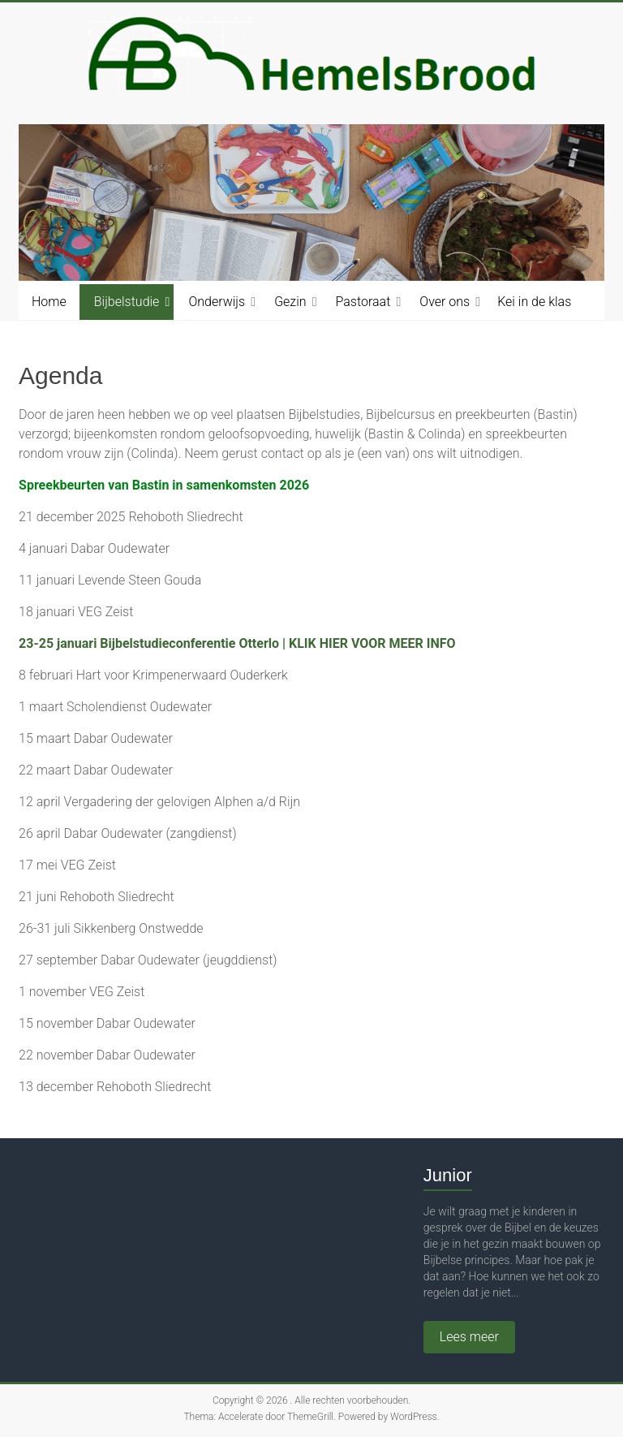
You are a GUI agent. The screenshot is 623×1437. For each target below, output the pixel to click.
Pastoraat (363, 301)
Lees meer (469, 1336)
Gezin (290, 301)
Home (49, 301)
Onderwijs (216, 301)
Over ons (444, 301)
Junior (447, 1175)
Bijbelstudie (127, 301)
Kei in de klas (534, 301)
